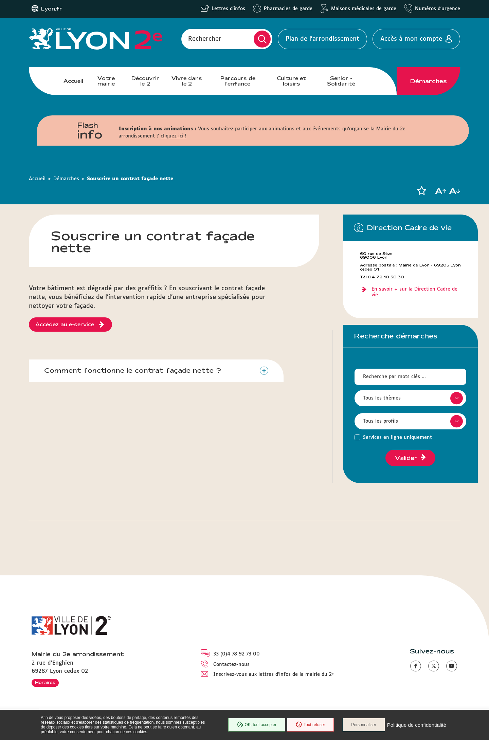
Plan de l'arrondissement (322, 39)
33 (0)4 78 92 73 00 (236, 654)
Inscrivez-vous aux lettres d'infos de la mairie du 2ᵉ (273, 674)
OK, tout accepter (256, 724)
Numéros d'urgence (437, 8)
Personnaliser (363, 724)
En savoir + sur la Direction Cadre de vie (414, 292)
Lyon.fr (51, 9)
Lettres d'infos (228, 8)
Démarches (428, 81)
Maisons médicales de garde (363, 8)
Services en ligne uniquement (397, 437)
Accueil (73, 81)
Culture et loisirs (291, 81)
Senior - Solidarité (341, 81)
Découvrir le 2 (145, 81)
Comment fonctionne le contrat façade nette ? (132, 370)
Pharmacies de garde (288, 8)
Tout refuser (310, 724)
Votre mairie (106, 81)
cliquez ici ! (173, 136)
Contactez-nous (231, 664)
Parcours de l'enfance (237, 81)
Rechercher (204, 39)
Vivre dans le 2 (186, 81)
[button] (421, 191)
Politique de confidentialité (416, 725)
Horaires (45, 682)
